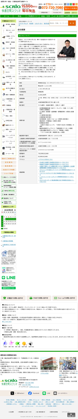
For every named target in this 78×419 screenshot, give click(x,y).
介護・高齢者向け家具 (20, 408)
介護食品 (21, 410)
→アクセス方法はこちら (45, 159)
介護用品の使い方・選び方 (9, 236)
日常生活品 (48, 410)
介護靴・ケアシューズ (34, 406)
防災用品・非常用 (52, 412)
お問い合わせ (71, 16)
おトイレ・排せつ (67, 406)
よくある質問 (58, 16)
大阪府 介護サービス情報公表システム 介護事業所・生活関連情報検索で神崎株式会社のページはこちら (57, 167)
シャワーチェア (23, 23)
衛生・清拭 (40, 410)
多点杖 (31, 23)
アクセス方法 (44, 379)
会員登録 (67, 12)
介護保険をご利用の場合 (9, 245)
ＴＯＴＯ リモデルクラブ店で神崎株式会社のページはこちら (57, 174)
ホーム (6, 16)
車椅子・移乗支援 (46, 406)
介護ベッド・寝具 (49, 408)
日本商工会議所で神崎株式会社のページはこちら (54, 162)
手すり (29, 408)
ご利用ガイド (32, 16)
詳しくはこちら (6, 321)
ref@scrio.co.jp (34, 393)
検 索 (72, 23)
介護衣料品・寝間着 (31, 410)
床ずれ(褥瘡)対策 (60, 408)
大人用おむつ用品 (8, 408)
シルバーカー (39, 23)
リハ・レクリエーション (27, 412)
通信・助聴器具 (70, 408)
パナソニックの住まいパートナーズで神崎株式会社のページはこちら (57, 170)
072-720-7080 (29, 389)
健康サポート (56, 410)
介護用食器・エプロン (11, 410)
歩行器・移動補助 (10, 406)
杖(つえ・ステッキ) (21, 406)
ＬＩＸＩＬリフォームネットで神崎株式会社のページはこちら (57, 177)
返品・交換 (45, 16)
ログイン (74, 12)
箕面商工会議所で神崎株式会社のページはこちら (54, 164)
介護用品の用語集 (7, 241)
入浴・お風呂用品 (57, 406)
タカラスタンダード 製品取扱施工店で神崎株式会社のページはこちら (57, 181)
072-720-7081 (26, 391)
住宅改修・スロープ (38, 408)
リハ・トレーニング (40, 412)
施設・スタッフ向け (67, 410)
